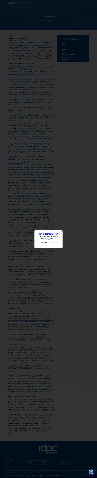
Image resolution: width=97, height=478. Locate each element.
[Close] (61, 231)
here (57, 242)
